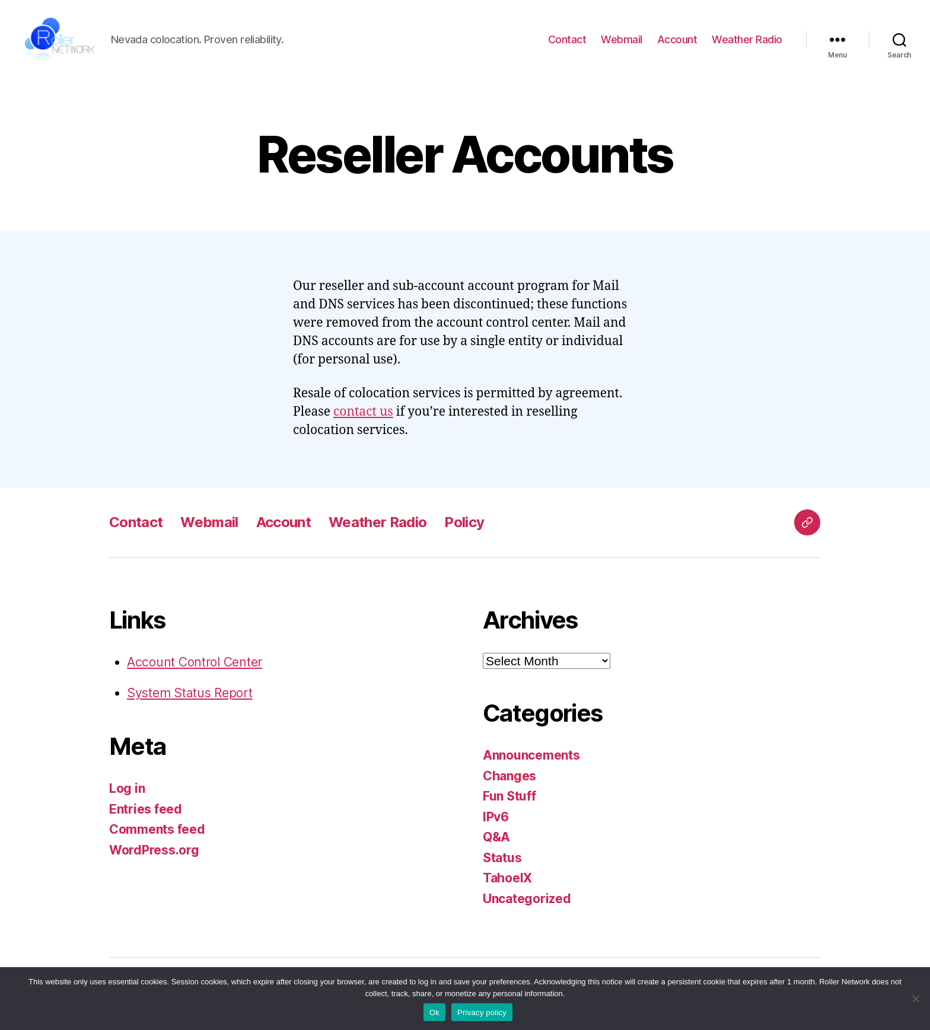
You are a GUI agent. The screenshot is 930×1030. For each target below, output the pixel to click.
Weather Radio (747, 42)
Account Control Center (194, 667)
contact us (363, 417)
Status (502, 862)
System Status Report (190, 697)
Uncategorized (527, 903)
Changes (509, 780)
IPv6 (496, 821)
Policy (464, 527)
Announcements (531, 760)
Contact (567, 42)
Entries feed (145, 813)
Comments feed (157, 834)
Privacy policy (482, 1012)
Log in (127, 793)
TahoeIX (507, 883)
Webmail (621, 42)
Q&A (496, 842)
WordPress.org (154, 854)
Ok (434, 1012)
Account (677, 42)
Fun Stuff (509, 801)
